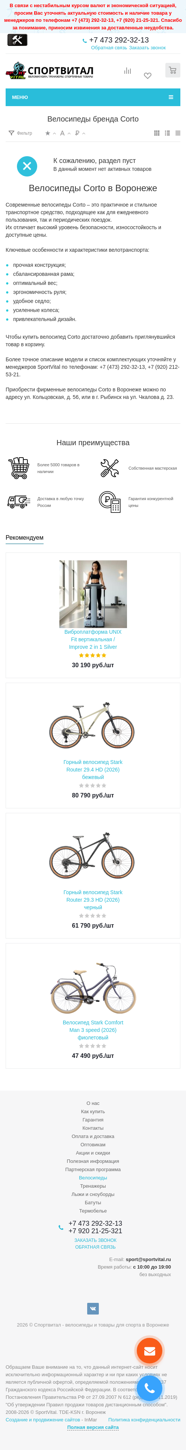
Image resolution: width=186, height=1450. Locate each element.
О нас (93, 1103)
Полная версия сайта (93, 1427)
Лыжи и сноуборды (92, 1194)
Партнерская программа (93, 1169)
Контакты (92, 1128)
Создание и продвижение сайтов (43, 1420)
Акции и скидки (93, 1153)
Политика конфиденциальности (144, 1420)
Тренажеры (93, 1186)
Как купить (93, 1111)
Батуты (93, 1202)
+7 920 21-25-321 (95, 1231)
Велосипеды (93, 1178)
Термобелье (93, 1211)
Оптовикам (93, 1144)
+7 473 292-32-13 (119, 40)
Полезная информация (93, 1161)
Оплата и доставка (93, 1136)
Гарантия (93, 1120)
